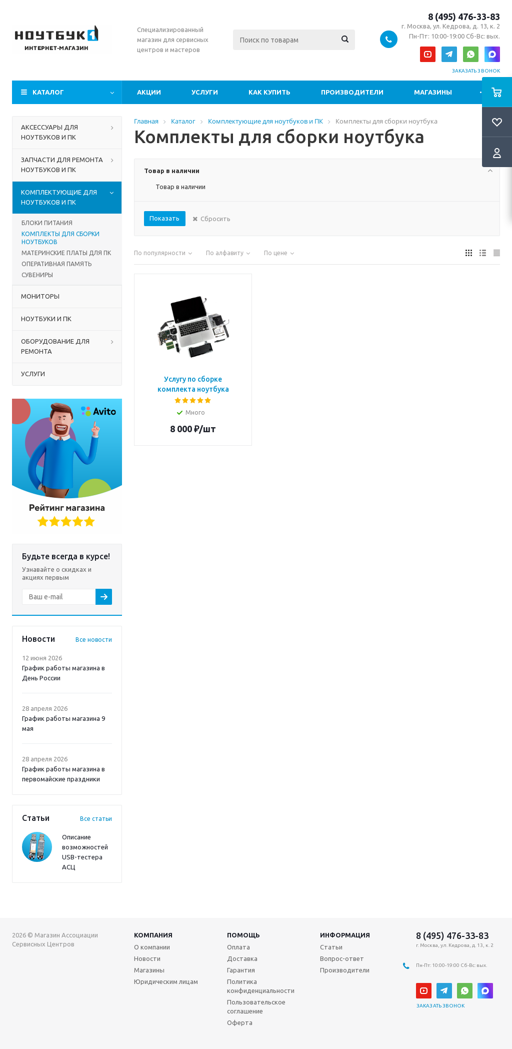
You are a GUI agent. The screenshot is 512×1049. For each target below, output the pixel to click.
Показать (165, 218)
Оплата (238, 946)
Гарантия (241, 969)
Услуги (205, 92)
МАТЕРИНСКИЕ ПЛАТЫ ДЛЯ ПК (66, 253)
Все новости (94, 639)
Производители (352, 92)
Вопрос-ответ (342, 958)
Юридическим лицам (166, 981)
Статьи (331, 946)
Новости (147, 958)
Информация (345, 934)
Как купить (269, 92)
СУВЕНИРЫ (37, 275)
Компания (153, 934)
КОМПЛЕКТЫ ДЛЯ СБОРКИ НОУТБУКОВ (61, 238)
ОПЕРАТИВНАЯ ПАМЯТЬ (57, 264)
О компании (152, 946)
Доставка (242, 958)
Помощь (243, 934)
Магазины (433, 92)
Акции (149, 92)
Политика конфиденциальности (260, 986)
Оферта (239, 1022)
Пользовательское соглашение (256, 1006)
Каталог (48, 92)
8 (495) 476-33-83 (464, 16)
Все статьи (96, 818)
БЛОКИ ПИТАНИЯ (47, 223)
